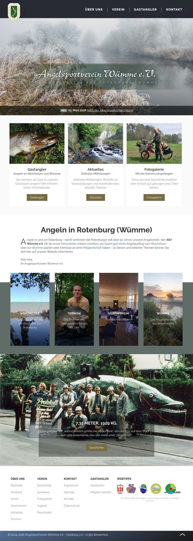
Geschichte (96, 447)
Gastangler (37, 197)
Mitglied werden (100, 492)
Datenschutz (72, 505)
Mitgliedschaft (92, 247)
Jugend (42, 505)
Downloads (44, 512)
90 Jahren (126, 239)
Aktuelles (96, 197)
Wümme (37, 247)
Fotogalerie (154, 197)
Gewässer (43, 492)
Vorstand (16, 492)
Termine (16, 519)
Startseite (17, 485)
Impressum (71, 485)
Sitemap (69, 492)
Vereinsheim (69, 243)
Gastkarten (97, 485)
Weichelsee (158, 243)
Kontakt (69, 498)
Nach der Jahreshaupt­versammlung (110, 110)
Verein (15, 498)
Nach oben (182, 534)
